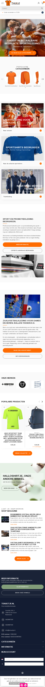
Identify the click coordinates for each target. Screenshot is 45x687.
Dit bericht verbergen (17, 683)
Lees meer (13, 524)
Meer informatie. (22, 244)
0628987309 (9, 619)
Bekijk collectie (22, 453)
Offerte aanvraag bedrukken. (22, 250)
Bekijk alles (22, 558)
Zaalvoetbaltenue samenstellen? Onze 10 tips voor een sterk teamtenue (25, 529)
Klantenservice (22, 587)
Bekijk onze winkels (22, 593)
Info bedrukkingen (22, 356)
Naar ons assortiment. (22, 350)
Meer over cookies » (31, 683)
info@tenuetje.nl (10, 630)
